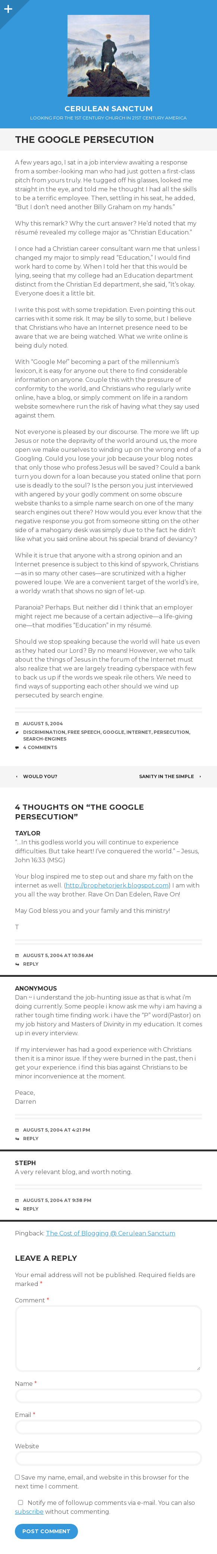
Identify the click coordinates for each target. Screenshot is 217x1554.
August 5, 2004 (43, 723)
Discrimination (44, 732)
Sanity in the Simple (170, 776)
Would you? (36, 776)
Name (26, 1383)
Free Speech (83, 732)
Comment (32, 1300)
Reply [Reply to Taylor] (30, 964)
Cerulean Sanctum (109, 108)
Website (27, 1446)
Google (113, 732)
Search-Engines (44, 739)
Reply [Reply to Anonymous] (30, 1138)
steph (25, 1163)
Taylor (27, 833)
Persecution (171, 732)
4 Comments (40, 747)
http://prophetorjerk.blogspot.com (117, 885)
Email (25, 1415)
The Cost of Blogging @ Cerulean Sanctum (110, 1233)
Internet (138, 732)
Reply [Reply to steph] (30, 1209)
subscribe (29, 1511)
